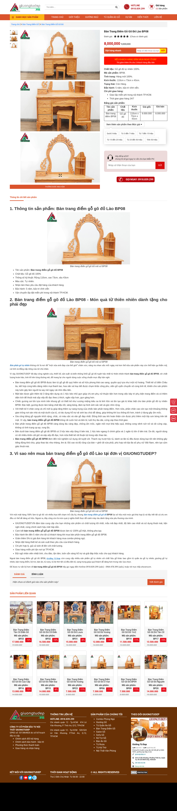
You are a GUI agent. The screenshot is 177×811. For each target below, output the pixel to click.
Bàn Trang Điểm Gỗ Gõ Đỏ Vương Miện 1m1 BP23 (75, 682)
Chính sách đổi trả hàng (27, 738)
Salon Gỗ (100, 731)
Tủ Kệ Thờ (101, 747)
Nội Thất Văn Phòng (106, 750)
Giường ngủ (91, 17)
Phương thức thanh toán (27, 745)
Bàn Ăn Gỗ (101, 741)
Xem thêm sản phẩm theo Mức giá (124, 124)
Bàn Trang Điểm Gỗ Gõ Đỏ (52, 24)
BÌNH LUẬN (37, 574)
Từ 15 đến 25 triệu (114, 140)
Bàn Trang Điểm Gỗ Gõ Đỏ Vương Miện (102, 632)
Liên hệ (158, 17)
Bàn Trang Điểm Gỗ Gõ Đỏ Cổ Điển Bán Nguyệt (48, 632)
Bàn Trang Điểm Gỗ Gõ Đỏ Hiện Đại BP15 (48, 682)
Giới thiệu (74, 17)
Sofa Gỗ (100, 735)
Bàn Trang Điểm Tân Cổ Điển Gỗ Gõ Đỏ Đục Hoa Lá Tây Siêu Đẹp (21, 633)
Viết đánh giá (156, 582)
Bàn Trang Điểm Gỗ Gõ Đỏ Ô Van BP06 (102, 682)
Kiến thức (143, 17)
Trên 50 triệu (152, 140)
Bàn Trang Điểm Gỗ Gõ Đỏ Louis (75, 631)
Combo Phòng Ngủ (105, 719)
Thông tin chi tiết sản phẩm (23, 197)
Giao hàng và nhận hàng (27, 748)
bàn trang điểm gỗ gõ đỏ (95, 514)
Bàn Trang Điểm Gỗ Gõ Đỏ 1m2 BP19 (129, 632)
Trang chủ (57, 17)
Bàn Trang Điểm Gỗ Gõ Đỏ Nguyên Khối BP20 (156, 682)
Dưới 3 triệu (112, 133)
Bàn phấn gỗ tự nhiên (20, 365)
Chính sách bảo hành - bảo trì (29, 742)
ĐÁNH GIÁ (19, 574)
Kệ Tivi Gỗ (101, 738)
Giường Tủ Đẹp (53, 558)
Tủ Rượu (100, 744)
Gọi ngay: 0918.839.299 (139, 179)
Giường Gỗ (101, 722)
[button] (116, 7)
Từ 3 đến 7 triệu (127, 133)
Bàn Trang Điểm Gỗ (30, 24)
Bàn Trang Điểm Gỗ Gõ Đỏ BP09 (129, 680)
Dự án (128, 17)
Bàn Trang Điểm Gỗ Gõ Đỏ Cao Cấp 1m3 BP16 (21, 682)
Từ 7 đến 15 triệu (146, 133)
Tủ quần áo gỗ (112, 17)
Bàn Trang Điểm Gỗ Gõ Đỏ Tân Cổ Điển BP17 (155, 632)
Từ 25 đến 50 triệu (134, 140)
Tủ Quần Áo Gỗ (103, 725)
